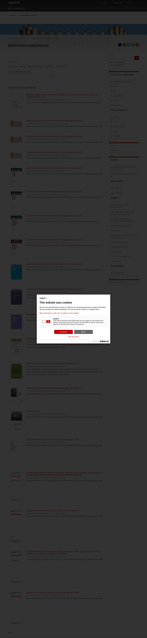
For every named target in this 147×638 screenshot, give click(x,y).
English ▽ (43, 298)
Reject (83, 332)
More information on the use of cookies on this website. (59, 313)
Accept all (63, 332)
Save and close (73, 337)
